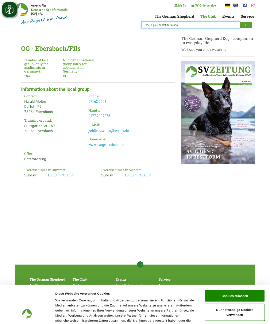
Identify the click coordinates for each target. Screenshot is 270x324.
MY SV (180, 5)
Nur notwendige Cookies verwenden (234, 280)
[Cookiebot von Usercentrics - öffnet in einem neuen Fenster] (27, 316)
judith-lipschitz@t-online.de (108, 130)
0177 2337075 (99, 116)
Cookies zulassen (234, 264)
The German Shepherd (174, 16)
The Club (208, 16)
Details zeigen (224, 315)
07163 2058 (97, 101)
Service (247, 16)
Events (228, 16)
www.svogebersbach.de (106, 145)
